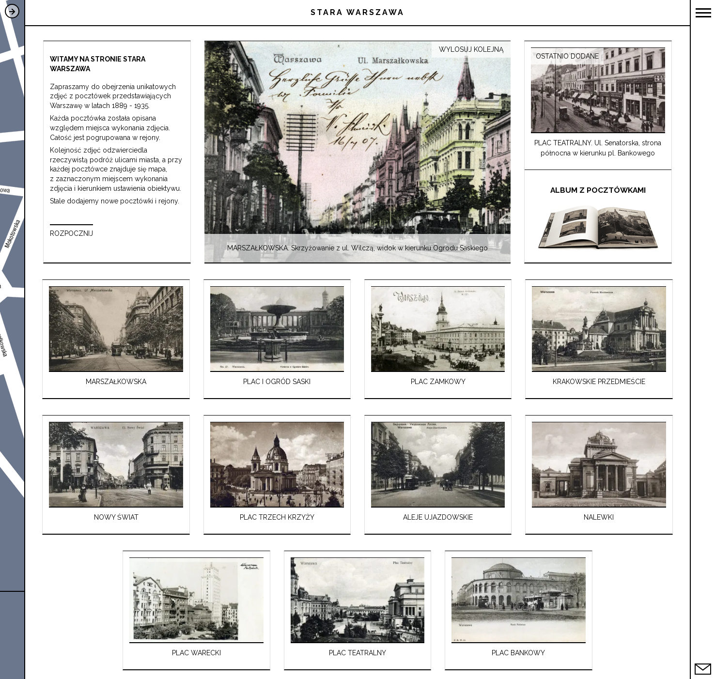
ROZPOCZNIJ (71, 233)
